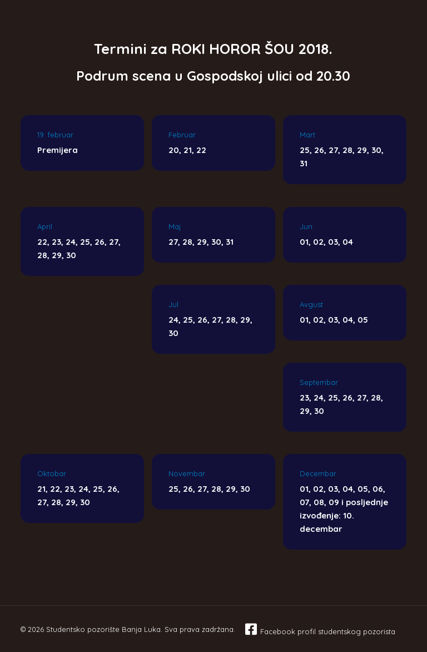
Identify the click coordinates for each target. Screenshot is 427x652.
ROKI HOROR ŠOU (232, 48)
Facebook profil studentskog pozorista (327, 631)
